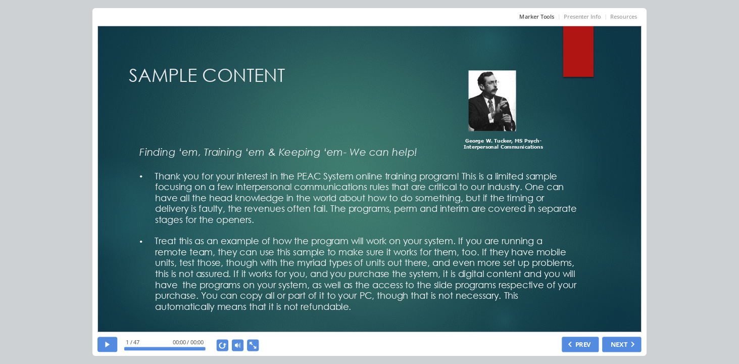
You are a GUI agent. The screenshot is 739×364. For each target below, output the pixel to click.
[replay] (223, 346)
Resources (624, 16)
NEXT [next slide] (619, 344)
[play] (107, 344)
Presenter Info (582, 16)
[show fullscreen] (253, 346)
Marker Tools (537, 16)
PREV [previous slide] (583, 344)
